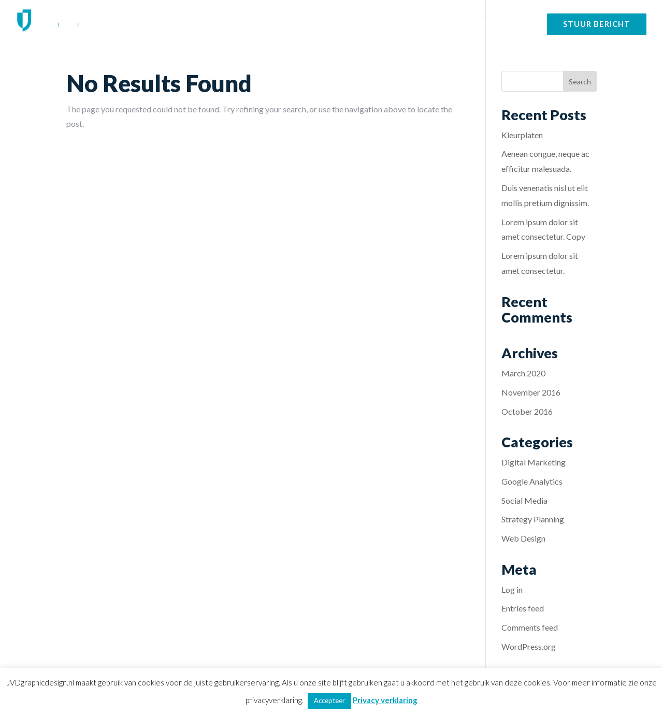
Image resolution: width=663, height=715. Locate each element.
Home (330, 24)
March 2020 (523, 373)
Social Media (524, 500)
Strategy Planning (532, 519)
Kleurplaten (522, 135)
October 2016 (527, 411)
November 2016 (530, 392)
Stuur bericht (596, 24)
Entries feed (522, 608)
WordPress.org (528, 646)
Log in (512, 589)
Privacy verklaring (385, 700)
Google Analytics (532, 481)
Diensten (374, 24)
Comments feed (529, 627)
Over (477, 24)
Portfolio (435, 24)
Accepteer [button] (329, 700)
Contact (517, 24)
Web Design (523, 538)
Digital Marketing (533, 462)
